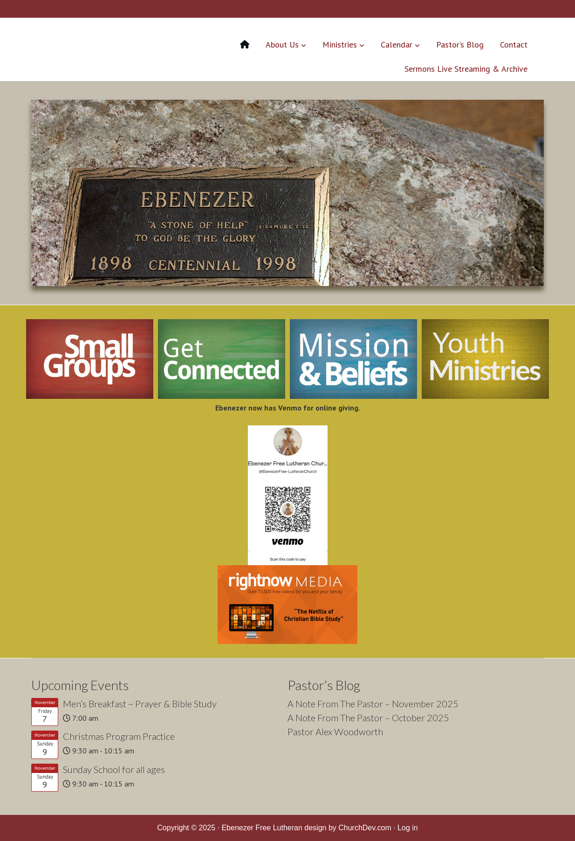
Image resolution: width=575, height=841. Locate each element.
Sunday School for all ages (114, 769)
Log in (407, 828)
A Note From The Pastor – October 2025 (368, 717)
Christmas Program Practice (119, 736)
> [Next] (532, 191)
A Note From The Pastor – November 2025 (373, 703)
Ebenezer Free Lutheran (109, 48)
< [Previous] (43, 191)
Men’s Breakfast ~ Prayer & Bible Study (140, 703)
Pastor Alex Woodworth (335, 731)
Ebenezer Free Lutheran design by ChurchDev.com (306, 828)
